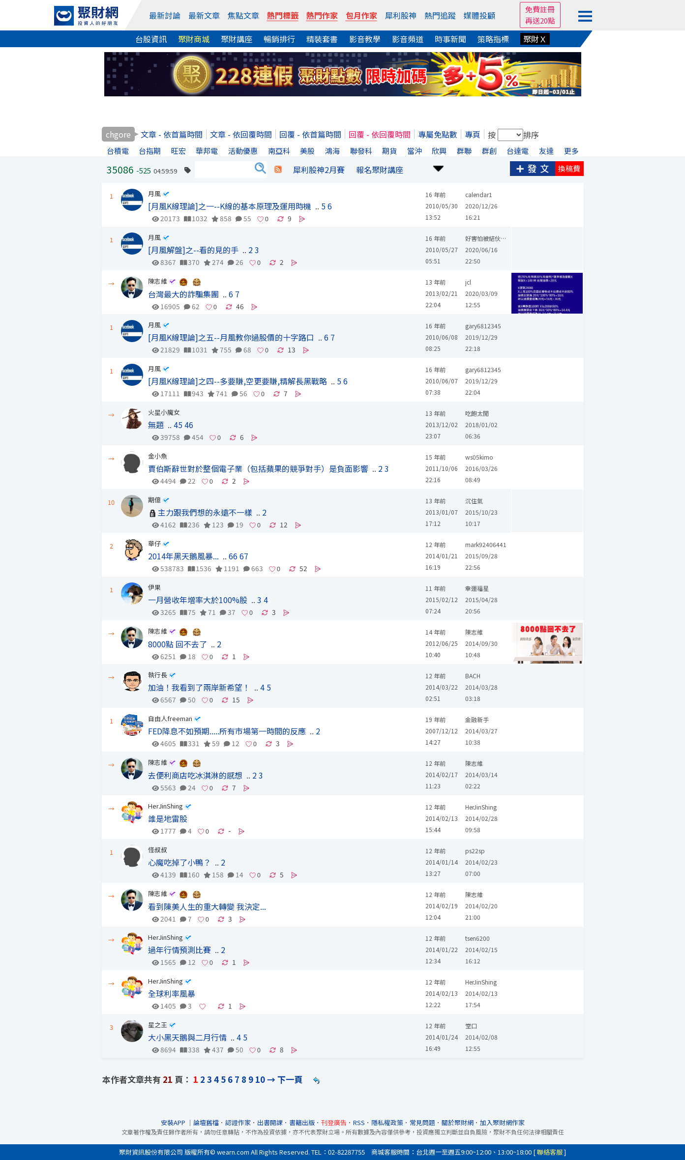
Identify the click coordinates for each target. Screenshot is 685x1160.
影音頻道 (407, 39)
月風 (154, 193)
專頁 (472, 134)
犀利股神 (401, 15)
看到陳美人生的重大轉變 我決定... (207, 906)
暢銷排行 (279, 39)
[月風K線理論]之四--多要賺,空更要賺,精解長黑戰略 (237, 381)
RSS (359, 1122)
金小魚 (157, 456)
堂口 (471, 1025)
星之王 (157, 1024)
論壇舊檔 (206, 1122)
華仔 (154, 543)
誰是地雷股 (167, 818)
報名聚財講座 (379, 169)
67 (243, 556)
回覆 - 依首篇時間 (310, 134)
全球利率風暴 (171, 993)
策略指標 (493, 39)
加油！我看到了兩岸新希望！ (199, 687)
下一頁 (289, 1079)
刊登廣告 (334, 1122)
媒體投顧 (479, 15)
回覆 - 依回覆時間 (380, 134)
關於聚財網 (458, 1122)
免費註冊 (540, 9)
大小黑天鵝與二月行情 (187, 1037)
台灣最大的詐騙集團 (183, 294)
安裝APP (174, 1122)
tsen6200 (477, 938)
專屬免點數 (437, 134)
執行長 (157, 674)
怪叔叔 (157, 849)
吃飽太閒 (477, 413)
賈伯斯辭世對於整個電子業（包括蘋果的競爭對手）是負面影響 (258, 468)
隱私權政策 (387, 1122)
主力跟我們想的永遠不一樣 (205, 512)
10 (260, 1079)
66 (233, 556)
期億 (154, 499)
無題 (156, 425)
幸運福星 (477, 588)
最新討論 (164, 15)
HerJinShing (165, 806)
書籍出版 (302, 1122)
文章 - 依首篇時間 (172, 134)
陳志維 (157, 281)
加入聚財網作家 (502, 1122)
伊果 (154, 587)
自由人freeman (170, 718)
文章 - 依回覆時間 (241, 134)
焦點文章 (243, 15)
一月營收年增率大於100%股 (197, 600)
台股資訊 (151, 39)
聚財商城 (193, 39)
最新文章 (204, 15)
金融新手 (477, 719)
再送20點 (540, 20)
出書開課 (270, 1122)
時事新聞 (450, 39)
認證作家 (238, 1122)
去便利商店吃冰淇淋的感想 (195, 775)
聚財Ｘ (535, 39)
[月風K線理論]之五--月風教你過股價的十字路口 (231, 337)
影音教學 (365, 39)
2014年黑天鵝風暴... (183, 556)
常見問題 (422, 1122)
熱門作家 (322, 15)
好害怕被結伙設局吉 (491, 238)
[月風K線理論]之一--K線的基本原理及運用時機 (229, 206)
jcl (468, 282)
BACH (472, 675)
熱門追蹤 (440, 15)
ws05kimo (479, 457)
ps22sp (475, 850)
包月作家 (361, 15)
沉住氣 (474, 500)
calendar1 (478, 194)
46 (188, 425)
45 (178, 425)
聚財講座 (236, 39)
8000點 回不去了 (177, 644)
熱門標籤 (282, 15)
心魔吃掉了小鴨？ (179, 862)
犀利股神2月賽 (319, 169)
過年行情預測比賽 (179, 950)
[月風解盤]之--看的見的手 (193, 250)
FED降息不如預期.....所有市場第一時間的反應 (227, 731)
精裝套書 (322, 39)
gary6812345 (483, 325)
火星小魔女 (164, 412)
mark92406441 (485, 544)
